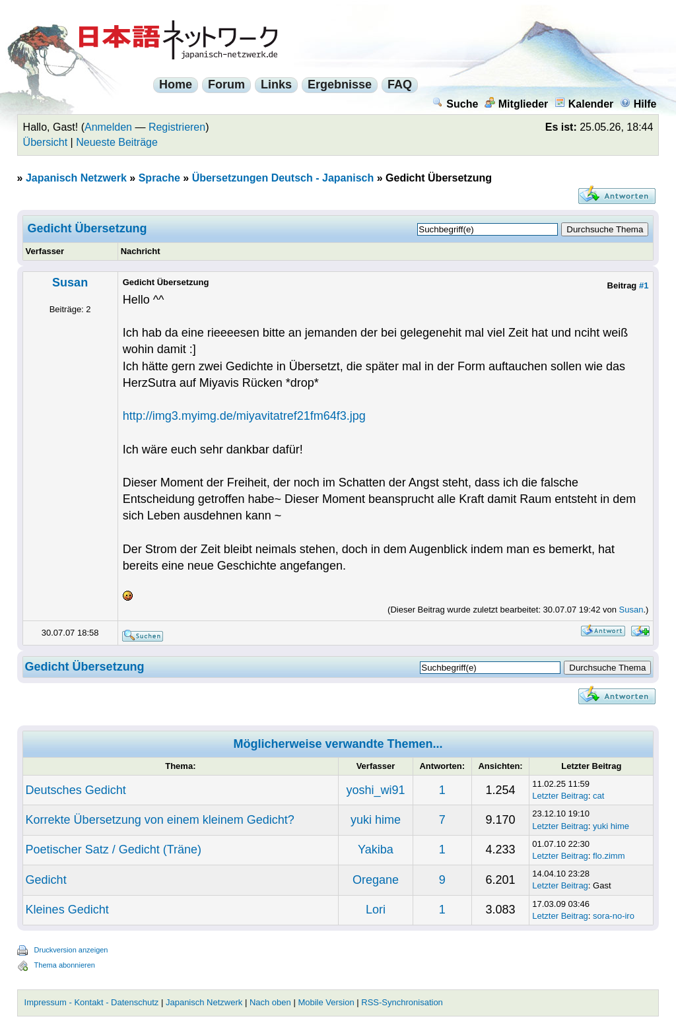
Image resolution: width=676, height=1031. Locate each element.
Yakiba (375, 849)
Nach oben (270, 1002)
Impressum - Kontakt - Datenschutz (91, 1002)
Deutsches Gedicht (76, 790)
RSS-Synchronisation (402, 1002)
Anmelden (108, 127)
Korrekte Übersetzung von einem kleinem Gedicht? (160, 819)
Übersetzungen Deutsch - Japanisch (283, 177)
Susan (70, 282)
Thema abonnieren (64, 965)
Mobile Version (326, 1002)
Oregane (376, 879)
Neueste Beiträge (117, 142)
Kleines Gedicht (67, 909)
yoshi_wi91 (375, 790)
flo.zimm (609, 856)
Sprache (159, 177)
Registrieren (177, 127)
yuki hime (376, 819)
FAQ (400, 84)
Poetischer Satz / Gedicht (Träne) (113, 849)
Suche (455, 104)
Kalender (584, 104)
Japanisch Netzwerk (76, 177)
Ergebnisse (340, 84)
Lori (376, 909)
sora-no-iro (613, 916)
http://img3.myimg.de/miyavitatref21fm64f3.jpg (244, 415)
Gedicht (46, 879)
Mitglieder (517, 104)
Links (276, 84)
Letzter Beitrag (560, 796)
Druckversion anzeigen (71, 950)
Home (175, 84)
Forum (226, 84)
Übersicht (45, 142)
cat (598, 796)
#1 (643, 285)
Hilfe (638, 104)
